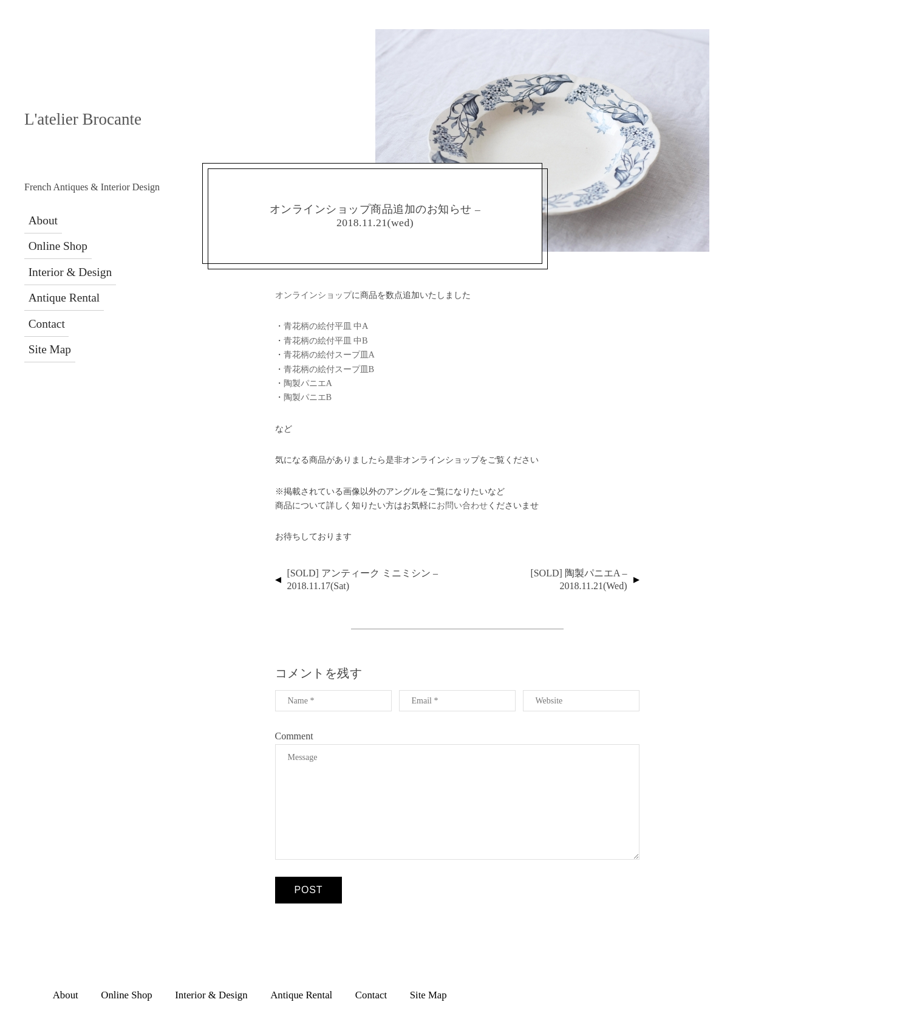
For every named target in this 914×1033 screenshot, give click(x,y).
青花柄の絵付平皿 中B (326, 340)
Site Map (44, 321)
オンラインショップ (313, 295)
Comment (294, 736)
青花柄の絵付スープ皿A (329, 354)
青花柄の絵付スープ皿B (329, 369)
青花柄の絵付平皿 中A (326, 326)
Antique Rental (57, 280)
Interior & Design (63, 258)
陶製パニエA (308, 383)
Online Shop (52, 238)
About (38, 217)
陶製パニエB (308, 397)
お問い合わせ (462, 505)
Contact (41, 300)
